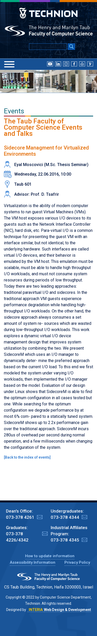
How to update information (49, 556)
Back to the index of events (27, 457)
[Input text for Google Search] (48, 46)
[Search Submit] (71, 47)
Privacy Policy (77, 562)
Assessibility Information (32, 562)
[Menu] (9, 64)
